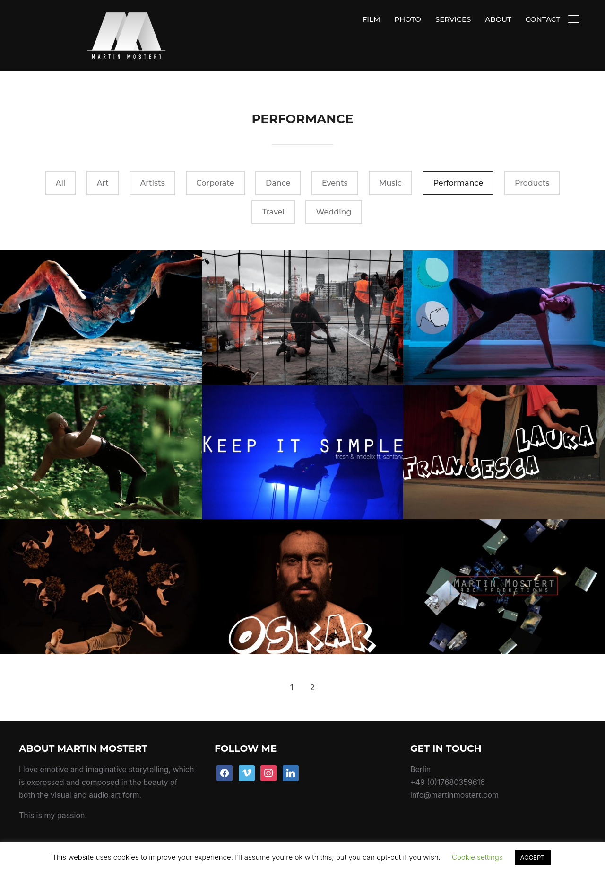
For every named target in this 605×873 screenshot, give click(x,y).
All (61, 161)
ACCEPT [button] (532, 857)
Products (532, 161)
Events (335, 161)
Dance (278, 161)
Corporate (215, 161)
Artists (152, 161)
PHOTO (407, 19)
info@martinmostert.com (454, 773)
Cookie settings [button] (477, 857)
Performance (458, 161)
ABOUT (498, 19)
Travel (273, 190)
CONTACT (543, 19)
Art (103, 161)
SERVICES (453, 19)
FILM (371, 19)
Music (390, 161)
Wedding (333, 190)
